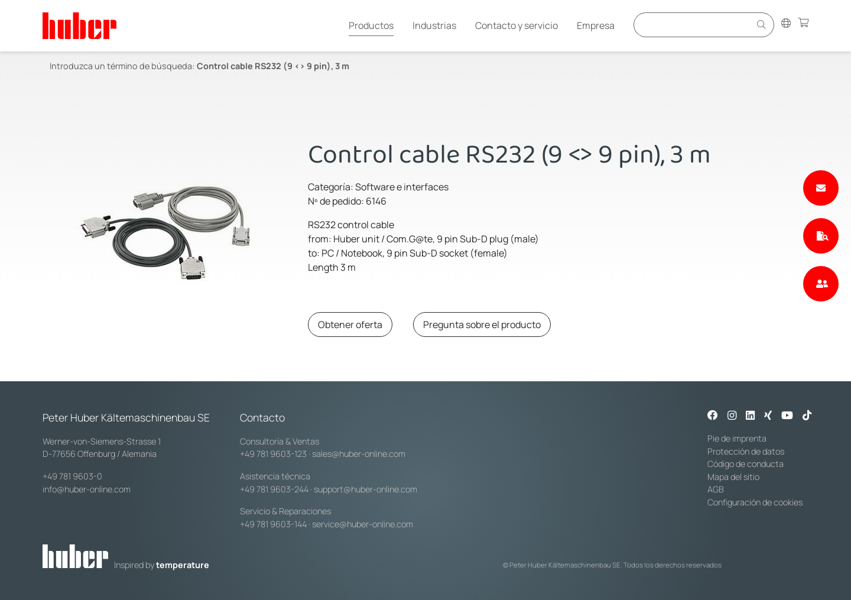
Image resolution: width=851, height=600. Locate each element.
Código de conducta (745, 463)
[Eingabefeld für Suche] (694, 24)
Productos (371, 25)
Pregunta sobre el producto (482, 324)
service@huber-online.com (362, 524)
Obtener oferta (350, 324)
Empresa (596, 25)
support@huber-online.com (365, 489)
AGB (715, 489)
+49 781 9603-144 (273, 524)
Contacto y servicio (516, 25)
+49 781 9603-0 (72, 476)
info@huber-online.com (87, 489)
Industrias (434, 25)
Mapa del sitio (733, 476)
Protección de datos (745, 451)
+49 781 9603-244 (274, 489)
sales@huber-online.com (358, 453)
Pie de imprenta (736, 438)
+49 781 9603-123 (273, 453)
